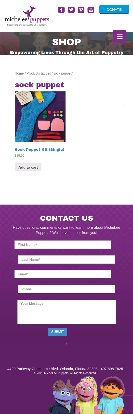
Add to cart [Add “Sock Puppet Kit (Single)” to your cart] (28, 167)
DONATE (114, 9)
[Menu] (119, 36)
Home (19, 73)
